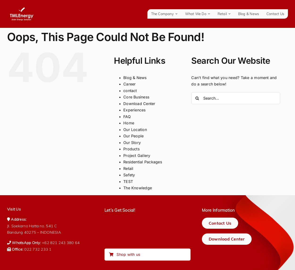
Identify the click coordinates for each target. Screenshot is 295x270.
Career (129, 84)
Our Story (132, 142)
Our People (133, 136)
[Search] (197, 98)
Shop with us (124, 254)
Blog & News (135, 77)
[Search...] (235, 98)
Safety (129, 175)
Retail (128, 168)
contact (130, 90)
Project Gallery (136, 155)
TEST (128, 181)
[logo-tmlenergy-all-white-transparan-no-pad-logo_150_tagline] (21, 9)
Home (128, 123)
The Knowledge (137, 188)
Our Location (135, 129)
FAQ (127, 116)
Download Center (139, 103)
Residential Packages (142, 162)
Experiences (134, 110)
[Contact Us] (220, 223)
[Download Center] (227, 239)
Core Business (136, 97)
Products (131, 149)
